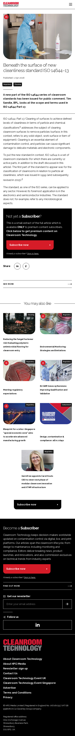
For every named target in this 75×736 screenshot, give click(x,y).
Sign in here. (33, 253)
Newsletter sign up (15, 668)
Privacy (7, 697)
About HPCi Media (14, 663)
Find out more (11, 586)
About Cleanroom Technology (22, 658)
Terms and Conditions (17, 692)
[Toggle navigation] (70, 4)
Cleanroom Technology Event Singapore (29, 682)
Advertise (9, 687)
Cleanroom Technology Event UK (24, 678)
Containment (66, 405)
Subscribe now (19, 244)
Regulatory (7, 84)
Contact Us (10, 673)
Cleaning (18, 84)
